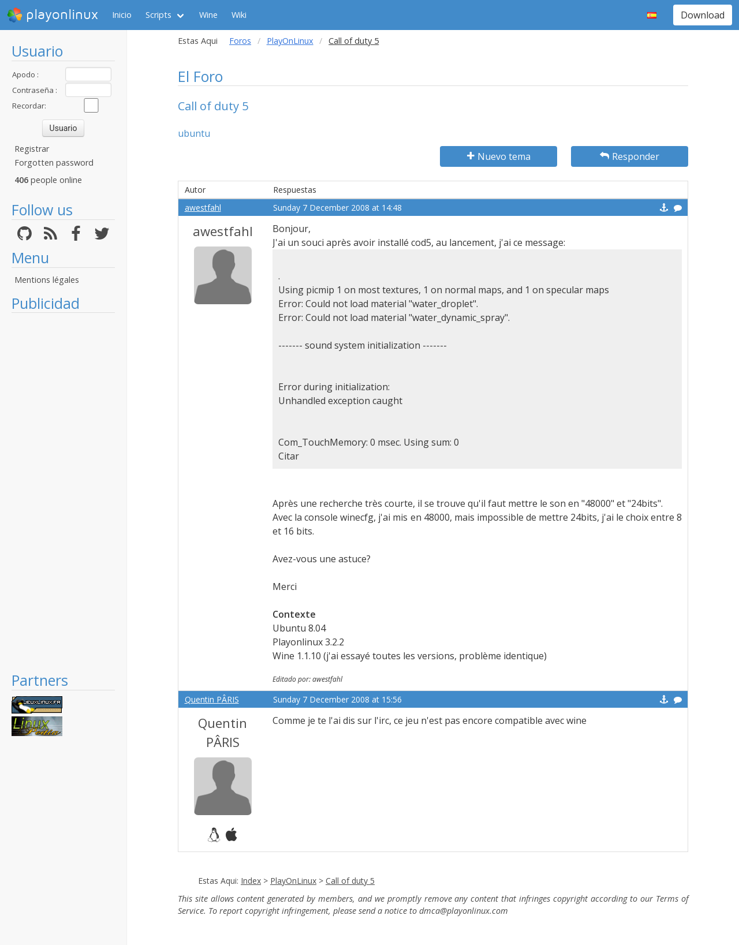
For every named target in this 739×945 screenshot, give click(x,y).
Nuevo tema (499, 156)
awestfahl (203, 207)
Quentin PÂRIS (212, 699)
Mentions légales (46, 279)
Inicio (122, 14)
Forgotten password (54, 162)
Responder (629, 156)
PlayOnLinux (290, 40)
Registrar (31, 148)
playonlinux (52, 15)
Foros (240, 40)
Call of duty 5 (350, 880)
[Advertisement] (63, 492)
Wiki (239, 14)
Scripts (158, 14)
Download (703, 15)
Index (251, 880)
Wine (208, 14)
